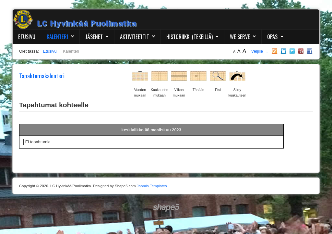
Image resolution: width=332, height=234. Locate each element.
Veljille (257, 51)
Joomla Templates (152, 186)
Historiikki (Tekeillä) (189, 36)
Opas (272, 36)
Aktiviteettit (134, 36)
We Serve (240, 36)
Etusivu (26, 36)
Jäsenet (94, 36)
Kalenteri (57, 36)
